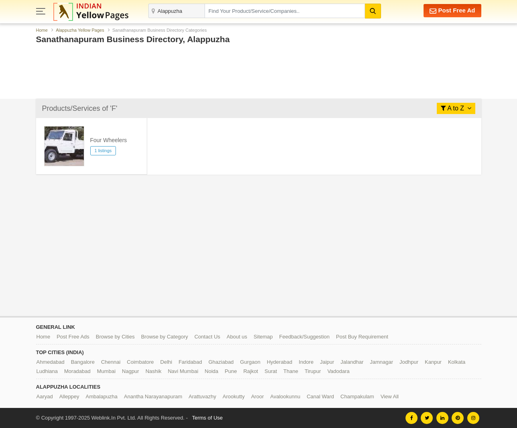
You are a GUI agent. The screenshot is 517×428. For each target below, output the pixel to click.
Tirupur (312, 371)
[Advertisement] (258, 73)
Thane (291, 371)
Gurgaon (250, 362)
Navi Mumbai (183, 371)
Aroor (257, 396)
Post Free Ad (452, 10)
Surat (270, 371)
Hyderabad (279, 362)
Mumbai (106, 371)
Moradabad (77, 371)
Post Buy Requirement (362, 337)
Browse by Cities (115, 337)
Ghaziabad (221, 362)
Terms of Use (207, 418)
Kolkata (456, 362)
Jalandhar (352, 362)
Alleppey (69, 396)
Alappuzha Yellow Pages (80, 30)
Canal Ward (320, 396)
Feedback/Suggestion (304, 337)
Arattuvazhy (202, 396)
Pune (231, 371)
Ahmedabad (50, 362)
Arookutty (234, 396)
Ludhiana (47, 371)
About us (237, 337)
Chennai (110, 362)
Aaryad (44, 396)
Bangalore (83, 362)
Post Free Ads (73, 337)
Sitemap (263, 337)
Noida (211, 371)
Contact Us (207, 337)
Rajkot (250, 371)
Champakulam (357, 396)
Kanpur (433, 362)
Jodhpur (408, 362)
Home (42, 30)
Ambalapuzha (102, 396)
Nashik (154, 371)
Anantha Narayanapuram (153, 396)
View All (390, 396)
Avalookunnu (285, 396)
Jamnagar (381, 362)
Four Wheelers (108, 140)
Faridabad (190, 362)
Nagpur (130, 371)
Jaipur (327, 362)
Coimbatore (140, 362)
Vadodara (338, 371)
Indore (306, 362)
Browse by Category (164, 337)
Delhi (166, 362)
